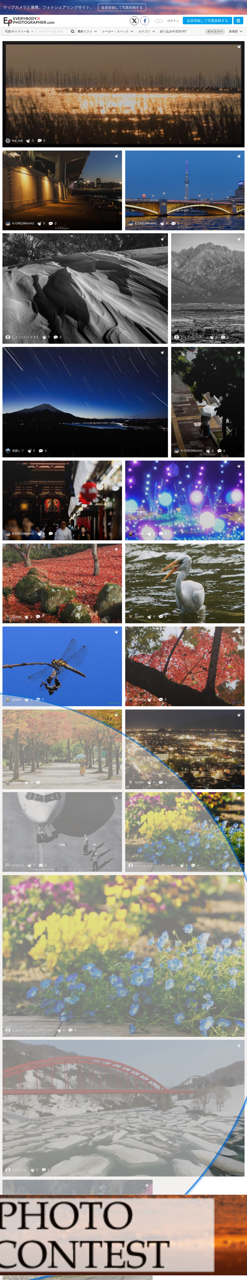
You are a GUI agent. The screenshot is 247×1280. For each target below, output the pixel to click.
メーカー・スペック (117, 31)
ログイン (173, 21)
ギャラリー (214, 31)
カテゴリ (146, 31)
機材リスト (87, 31)
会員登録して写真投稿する (122, 7)
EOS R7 (181, 31)
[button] (238, 20)
